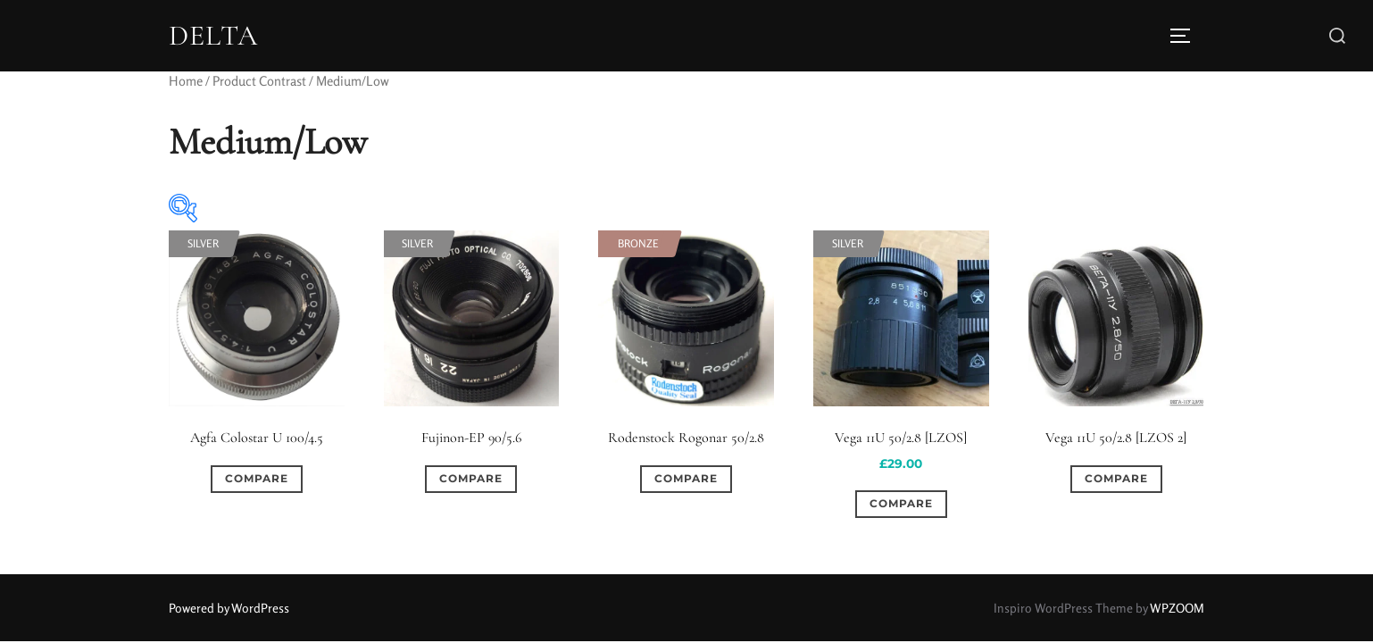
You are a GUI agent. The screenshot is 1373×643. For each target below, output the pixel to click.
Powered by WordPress (229, 607)
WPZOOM (1177, 607)
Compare (256, 478)
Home (186, 80)
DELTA (213, 35)
